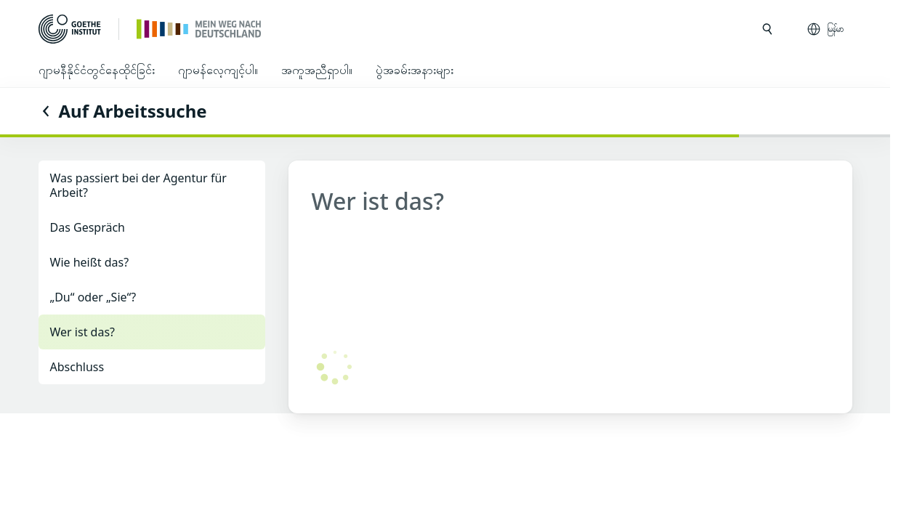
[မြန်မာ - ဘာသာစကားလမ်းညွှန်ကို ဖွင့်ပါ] (826, 29)
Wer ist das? (83, 332)
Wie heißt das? (89, 262)
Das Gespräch (88, 227)
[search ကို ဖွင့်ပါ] (767, 29)
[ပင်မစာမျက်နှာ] (199, 28)
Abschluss (77, 367)
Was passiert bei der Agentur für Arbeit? (138, 185)
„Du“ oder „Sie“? (93, 297)
